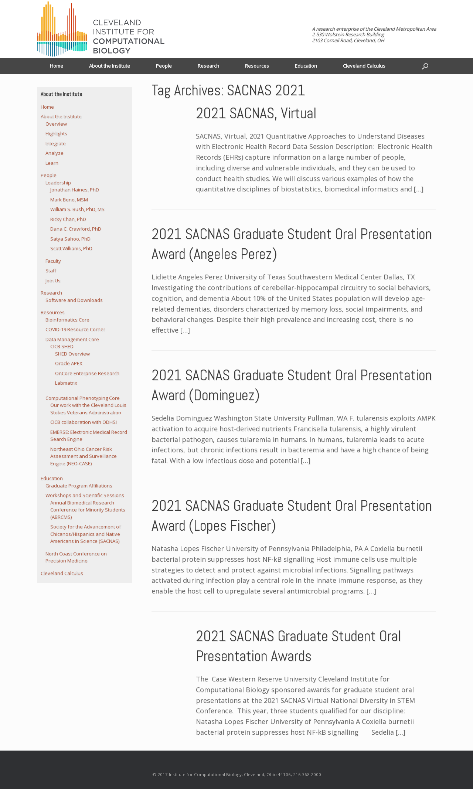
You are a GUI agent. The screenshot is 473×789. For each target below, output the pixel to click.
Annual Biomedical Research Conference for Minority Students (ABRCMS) (87, 509)
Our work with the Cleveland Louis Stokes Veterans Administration (88, 409)
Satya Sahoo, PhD (70, 238)
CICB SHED (62, 346)
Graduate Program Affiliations (78, 485)
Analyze (54, 153)
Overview (56, 123)
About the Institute (109, 65)
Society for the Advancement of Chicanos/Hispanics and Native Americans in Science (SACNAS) (85, 533)
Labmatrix (66, 383)
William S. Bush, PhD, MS (77, 209)
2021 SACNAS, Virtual (256, 113)
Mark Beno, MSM (69, 199)
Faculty (53, 261)
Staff (50, 270)
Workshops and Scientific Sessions (84, 495)
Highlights (56, 133)
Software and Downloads (74, 300)
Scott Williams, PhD (71, 248)
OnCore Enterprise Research (87, 373)
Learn (51, 163)
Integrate (55, 143)
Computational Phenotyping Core (82, 398)
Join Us (53, 280)
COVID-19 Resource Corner (75, 329)
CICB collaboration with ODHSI (83, 422)
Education (306, 65)
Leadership (58, 182)
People (164, 65)
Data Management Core (72, 339)
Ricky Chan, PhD (68, 219)
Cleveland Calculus (364, 65)
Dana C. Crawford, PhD (75, 228)
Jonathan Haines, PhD (74, 189)
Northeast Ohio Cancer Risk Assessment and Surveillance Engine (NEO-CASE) (83, 456)
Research (208, 65)
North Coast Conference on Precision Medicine (76, 557)
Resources (257, 65)
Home (56, 65)
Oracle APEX (68, 363)
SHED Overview (72, 353)
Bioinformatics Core (67, 319)
